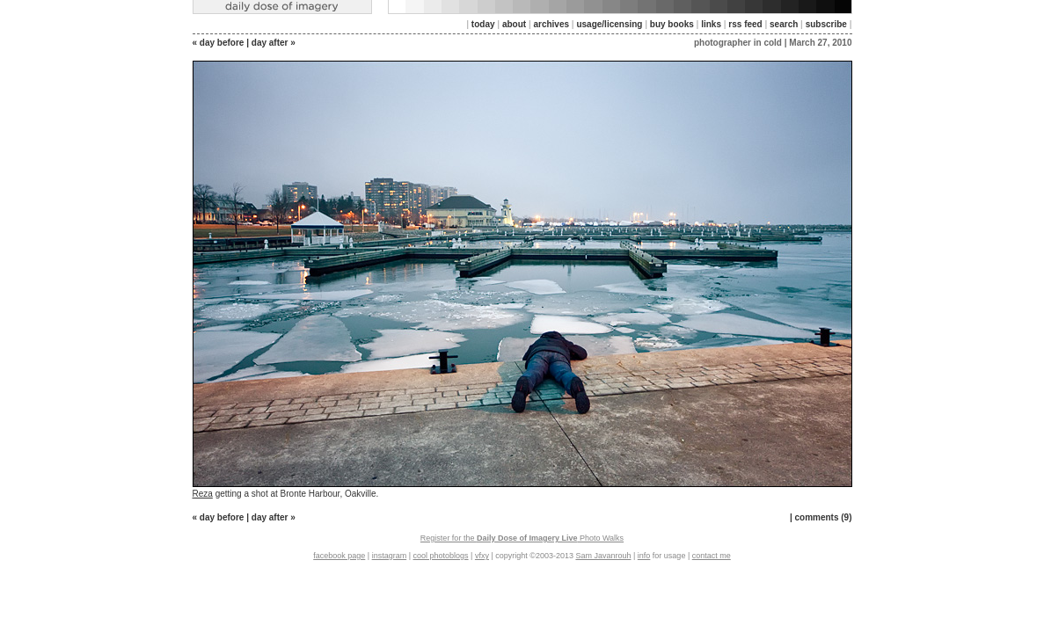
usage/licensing (609, 24)
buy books (672, 24)
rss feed (745, 24)
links (711, 24)
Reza (203, 493)
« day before (219, 42)
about (514, 24)
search (784, 24)
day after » (274, 42)
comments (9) (822, 517)
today (483, 24)
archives (551, 24)
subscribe (826, 24)
